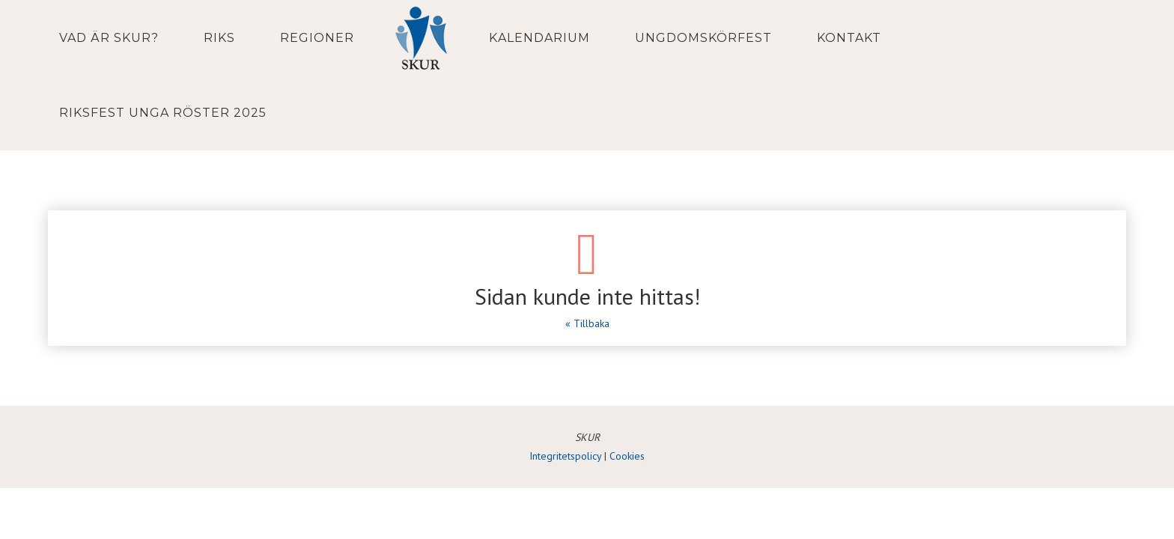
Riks (219, 38)
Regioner (317, 38)
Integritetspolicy (565, 456)
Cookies (627, 456)
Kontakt (849, 38)
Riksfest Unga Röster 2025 (163, 113)
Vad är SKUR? (109, 38)
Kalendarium (539, 38)
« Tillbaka (587, 323)
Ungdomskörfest (703, 38)
